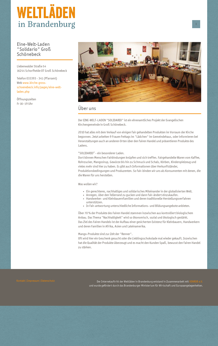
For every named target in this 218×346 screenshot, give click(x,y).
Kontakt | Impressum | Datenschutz (35, 280)
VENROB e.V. (196, 281)
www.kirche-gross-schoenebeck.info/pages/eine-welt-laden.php (39, 87)
